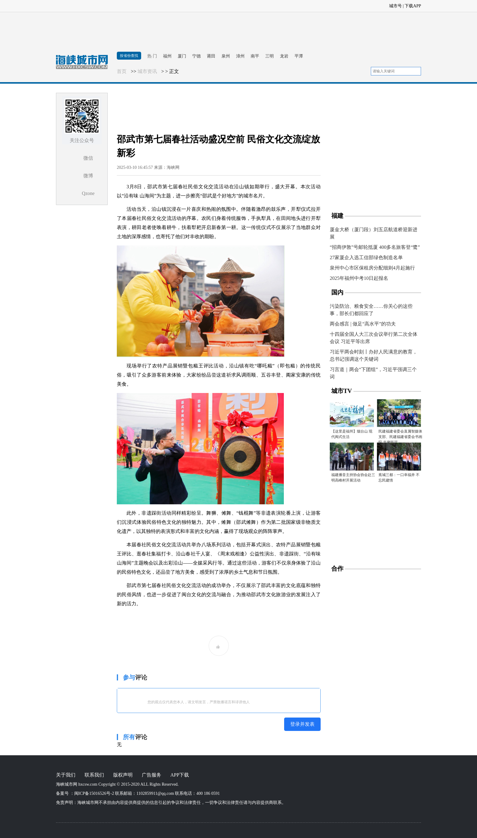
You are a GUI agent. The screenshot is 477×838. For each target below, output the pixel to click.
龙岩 (284, 56)
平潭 (298, 56)
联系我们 (94, 774)
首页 (122, 71)
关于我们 (65, 774)
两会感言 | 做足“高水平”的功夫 (363, 323)
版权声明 (123, 774)
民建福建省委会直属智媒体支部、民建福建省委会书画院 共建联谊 (400, 436)
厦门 (182, 56)
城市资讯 (147, 71)
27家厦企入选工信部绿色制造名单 (366, 257)
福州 (167, 56)
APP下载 (179, 774)
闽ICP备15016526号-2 (94, 793)
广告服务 (151, 774)
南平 (255, 56)
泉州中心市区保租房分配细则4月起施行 (372, 267)
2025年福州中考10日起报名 (359, 278)
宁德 (196, 56)
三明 (269, 56)
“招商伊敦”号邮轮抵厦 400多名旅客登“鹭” (375, 247)
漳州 (240, 56)
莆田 (211, 56)
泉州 (225, 56)
